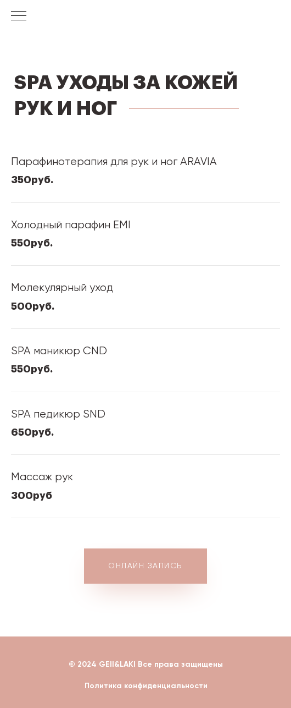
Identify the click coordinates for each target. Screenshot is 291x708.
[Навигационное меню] (18, 16)
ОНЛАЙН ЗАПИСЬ (145, 565)
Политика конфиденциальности (146, 685)
